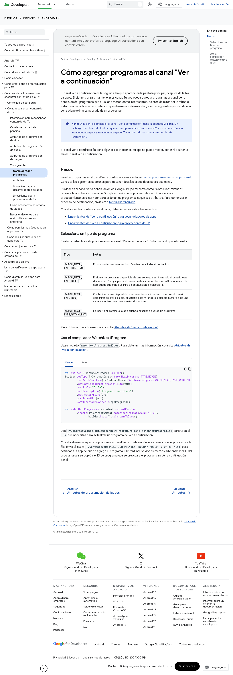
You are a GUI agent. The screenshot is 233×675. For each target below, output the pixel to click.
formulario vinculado (122, 202)
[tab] (69, 362)
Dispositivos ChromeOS (120, 609)
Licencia (74, 657)
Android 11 (149, 627)
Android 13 (149, 615)
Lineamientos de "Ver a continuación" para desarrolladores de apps (112, 217)
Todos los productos (192, 644)
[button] (24, 78)
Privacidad (89, 621)
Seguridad (59, 606)
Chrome (115, 644)
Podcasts (58, 629)
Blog (55, 624)
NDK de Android (182, 624)
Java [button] (85, 362)
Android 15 (149, 603)
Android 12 (149, 621)
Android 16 (149, 597)
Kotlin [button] (69, 362)
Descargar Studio (183, 619)
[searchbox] (24, 32)
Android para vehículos (121, 617)
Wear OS (118, 601)
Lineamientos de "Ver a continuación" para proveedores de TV (109, 223)
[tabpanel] (126, 395)
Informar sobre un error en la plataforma (215, 593)
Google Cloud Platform (158, 644)
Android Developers (71, 59)
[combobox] (125, 4)
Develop (10, 18)
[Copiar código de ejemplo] (189, 369)
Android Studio (196, 4)
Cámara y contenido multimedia (95, 614)
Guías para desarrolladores (182, 606)
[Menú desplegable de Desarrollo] (56, 4)
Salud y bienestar (93, 606)
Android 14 (149, 609)
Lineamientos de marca (96, 657)
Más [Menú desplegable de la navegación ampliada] (68, 4)
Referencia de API (183, 613)
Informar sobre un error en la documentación (213, 603)
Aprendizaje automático (90, 599)
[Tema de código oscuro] (185, 369)
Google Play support (214, 612)
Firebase (133, 644)
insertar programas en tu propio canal (166, 177)
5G (85, 627)
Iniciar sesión (220, 4)
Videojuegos (90, 592)
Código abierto (62, 612)
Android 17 (149, 592)
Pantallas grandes (123, 595)
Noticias (58, 618)
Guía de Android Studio (182, 597)
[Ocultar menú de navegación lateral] (44, 668)
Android (58, 592)
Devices (29, 18)
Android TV (51, 18)
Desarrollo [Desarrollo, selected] (45, 4)
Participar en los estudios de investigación (212, 621)
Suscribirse (187, 666)
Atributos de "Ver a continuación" (136, 327)
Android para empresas (61, 599)
